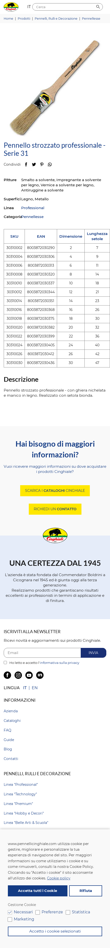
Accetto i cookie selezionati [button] (55, 931)
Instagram (18, 675)
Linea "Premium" (18, 804)
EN (35, 688)
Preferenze (52, 912)
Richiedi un (55, 509)
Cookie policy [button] (58, 878)
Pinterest (42, 164)
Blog (8, 749)
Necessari (23, 912)
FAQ (7, 730)
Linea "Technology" (20, 794)
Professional (32, 207)
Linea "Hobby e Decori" (24, 813)
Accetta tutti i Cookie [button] (37, 891)
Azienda (11, 711)
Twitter (34, 164)
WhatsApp (50, 164)
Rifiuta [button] (85, 891)
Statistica (81, 912)
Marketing (24, 919)
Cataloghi (12, 720)
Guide (9, 740)
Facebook (26, 164)
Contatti (11, 759)
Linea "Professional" (21, 784)
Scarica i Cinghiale (55, 490)
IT (25, 688)
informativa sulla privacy (59, 663)
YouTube (29, 675)
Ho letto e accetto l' (41, 663)
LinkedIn (40, 675)
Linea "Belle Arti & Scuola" (26, 822)
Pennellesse (32, 216)
